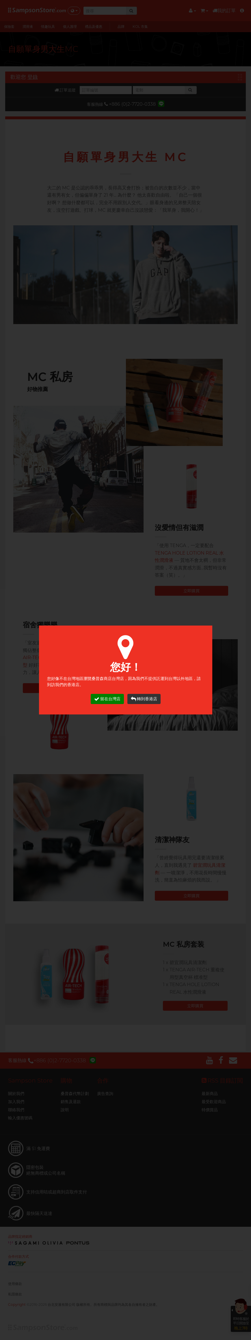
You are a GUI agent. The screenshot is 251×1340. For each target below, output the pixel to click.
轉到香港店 (144, 699)
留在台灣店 (107, 699)
